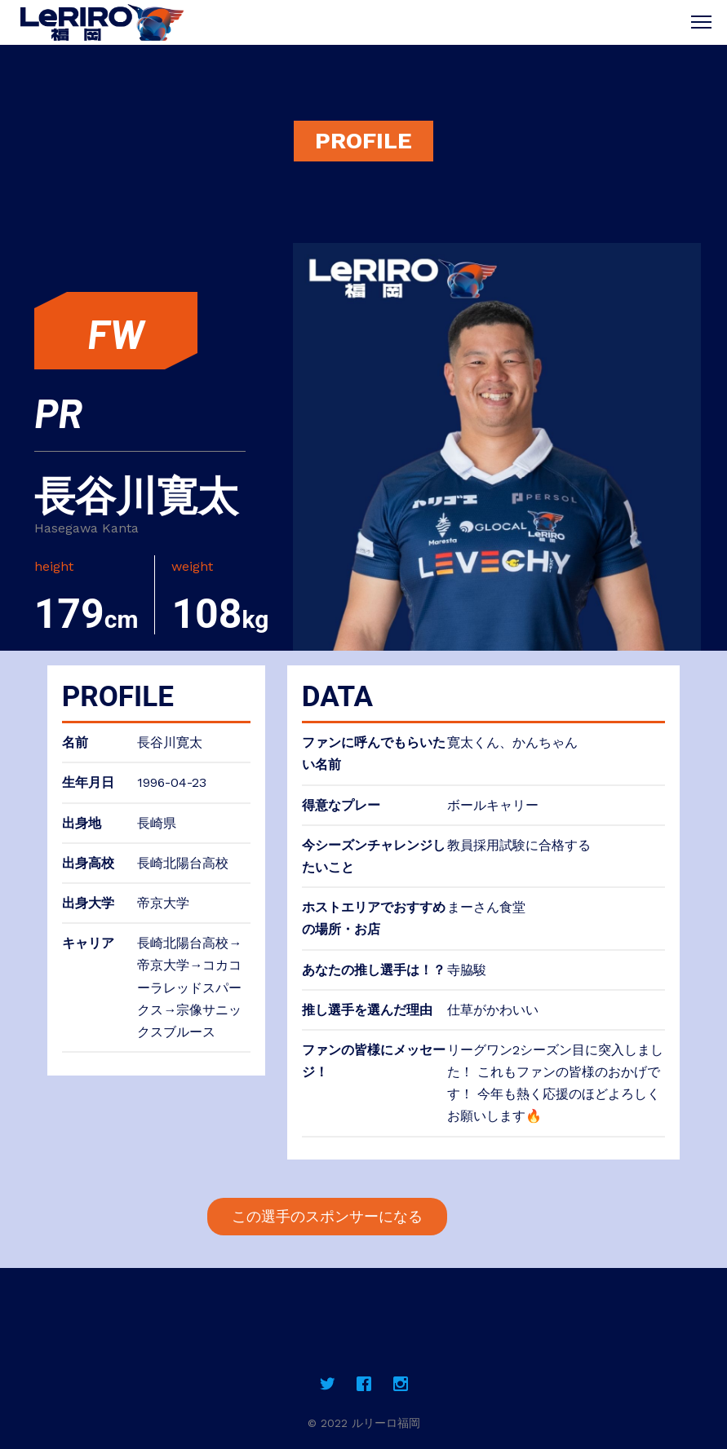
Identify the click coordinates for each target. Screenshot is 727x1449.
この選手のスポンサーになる (327, 1216)
